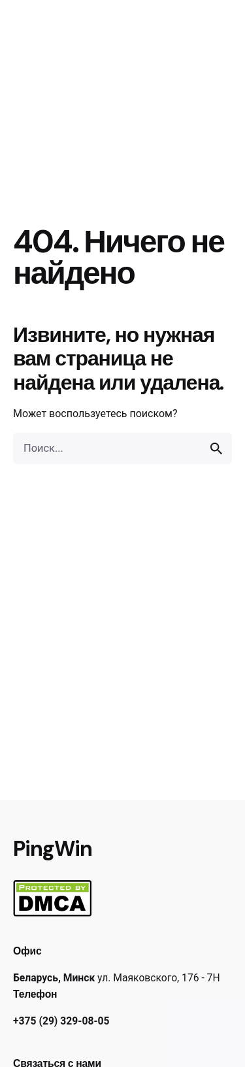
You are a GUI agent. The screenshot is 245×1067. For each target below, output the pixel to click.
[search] (216, 448)
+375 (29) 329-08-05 (61, 1021)
